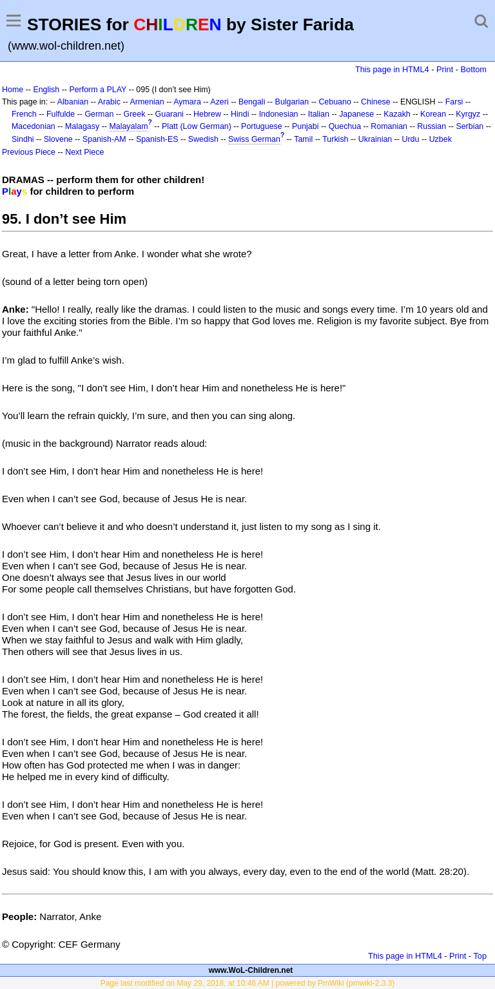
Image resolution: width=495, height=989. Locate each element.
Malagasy (82, 126)
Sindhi (23, 139)
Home (12, 89)
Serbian (469, 126)
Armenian (147, 101)
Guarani (169, 114)
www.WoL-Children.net (251, 970)
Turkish (335, 139)
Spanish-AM (104, 139)
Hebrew (207, 114)
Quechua (345, 126)
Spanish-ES (157, 139)
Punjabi (305, 126)
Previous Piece (28, 152)
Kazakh (397, 114)
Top (480, 956)
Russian (431, 126)
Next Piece (84, 152)
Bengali (252, 101)
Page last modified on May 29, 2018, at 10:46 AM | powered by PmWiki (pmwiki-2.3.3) (248, 983)
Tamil (303, 139)
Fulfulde (60, 114)
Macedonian (33, 126)
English (46, 89)
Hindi (240, 114)
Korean (433, 114)
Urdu (410, 139)
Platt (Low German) (196, 126)
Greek (135, 114)
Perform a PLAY (97, 89)
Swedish (203, 139)
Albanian (72, 101)
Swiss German (254, 139)
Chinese (376, 101)
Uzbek (440, 139)
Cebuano (334, 101)
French (24, 114)
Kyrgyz (468, 114)
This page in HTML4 (392, 69)
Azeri (219, 101)
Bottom (474, 69)
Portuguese (261, 126)
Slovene (58, 139)
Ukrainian (375, 139)
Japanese (356, 114)
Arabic (109, 101)
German (98, 114)
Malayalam (128, 126)
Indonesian (278, 114)
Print (444, 69)
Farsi (454, 101)
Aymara (187, 101)
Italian (318, 114)
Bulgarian (292, 101)
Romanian (389, 126)
